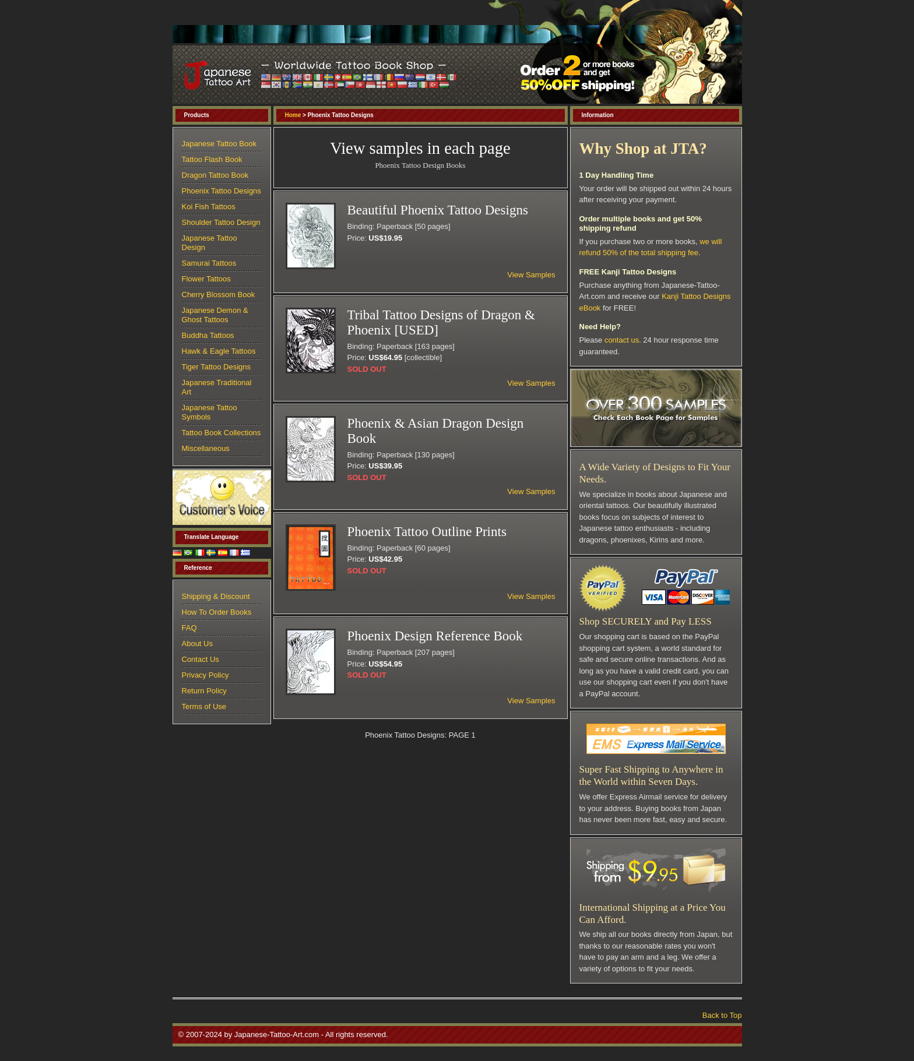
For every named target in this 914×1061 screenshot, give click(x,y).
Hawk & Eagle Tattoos (219, 351)
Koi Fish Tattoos (208, 206)
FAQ (189, 627)
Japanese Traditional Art (217, 387)
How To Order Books (217, 612)
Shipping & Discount (216, 596)
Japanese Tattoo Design (209, 243)
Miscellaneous (206, 448)
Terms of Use (204, 706)
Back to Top (722, 1015)
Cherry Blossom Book (218, 294)
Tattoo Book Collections (221, 432)
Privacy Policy (205, 675)
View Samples (531, 274)
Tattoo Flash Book (212, 159)
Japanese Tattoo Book (219, 143)
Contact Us (200, 659)
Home (293, 115)
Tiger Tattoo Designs (216, 366)
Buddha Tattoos (208, 335)
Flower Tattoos (206, 278)
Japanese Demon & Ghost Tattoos (215, 315)
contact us (621, 340)
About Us (197, 643)
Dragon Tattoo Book (215, 175)
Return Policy (204, 690)
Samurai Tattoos (209, 263)
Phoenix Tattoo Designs (221, 190)
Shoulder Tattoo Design (221, 222)
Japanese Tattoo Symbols (209, 412)
